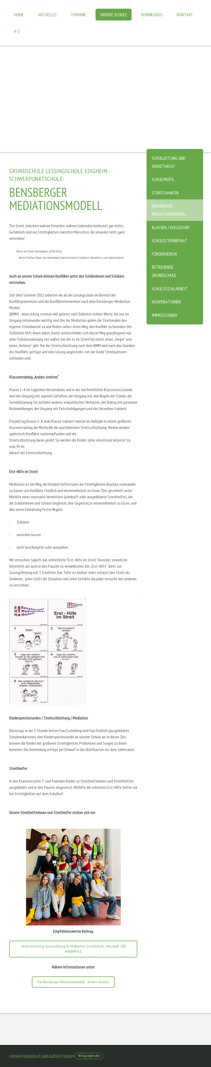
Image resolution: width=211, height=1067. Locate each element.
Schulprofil (163, 179)
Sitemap (68, 1056)
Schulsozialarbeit (170, 289)
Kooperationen (166, 302)
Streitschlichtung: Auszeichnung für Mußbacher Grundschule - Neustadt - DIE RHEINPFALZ (73, 949)
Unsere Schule (113, 15)
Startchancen (165, 193)
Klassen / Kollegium (170, 227)
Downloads (152, 15)
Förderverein (164, 254)
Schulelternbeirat (169, 240)
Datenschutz (31, 1056)
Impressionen (164, 315)
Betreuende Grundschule (164, 271)
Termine (78, 15)
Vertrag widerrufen (89, 1056)
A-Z (17, 31)
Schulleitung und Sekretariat (168, 162)
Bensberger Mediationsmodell (169, 210)
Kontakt (185, 15)
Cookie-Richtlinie (51, 1056)
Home (19, 15)
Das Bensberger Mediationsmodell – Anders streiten (73, 982)
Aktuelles (47, 15)
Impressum (15, 1056)
